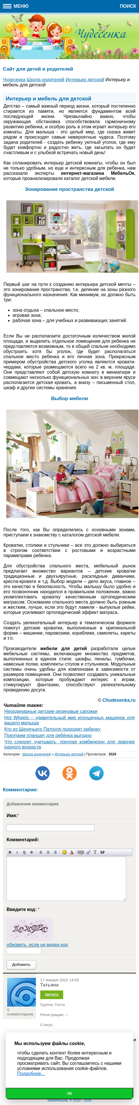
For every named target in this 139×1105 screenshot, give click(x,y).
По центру (48, 852)
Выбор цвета (71, 852)
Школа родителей (36, 754)
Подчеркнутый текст (24, 852)
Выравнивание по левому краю (41, 852)
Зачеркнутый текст (31, 852)
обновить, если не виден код (37, 944)
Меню (16, 6)
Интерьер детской (69, 754)
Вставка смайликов (64, 852)
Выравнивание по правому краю (55, 852)
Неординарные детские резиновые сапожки (50, 711)
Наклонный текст (17, 852)
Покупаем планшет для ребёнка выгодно (48, 735)
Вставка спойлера (102, 852)
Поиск (128, 6)
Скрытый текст (81, 852)
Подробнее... (31, 1073)
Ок (69, 1094)
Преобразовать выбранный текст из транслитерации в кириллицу (95, 852)
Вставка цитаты (88, 852)
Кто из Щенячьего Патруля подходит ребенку (52, 729)
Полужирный (10, 852)
